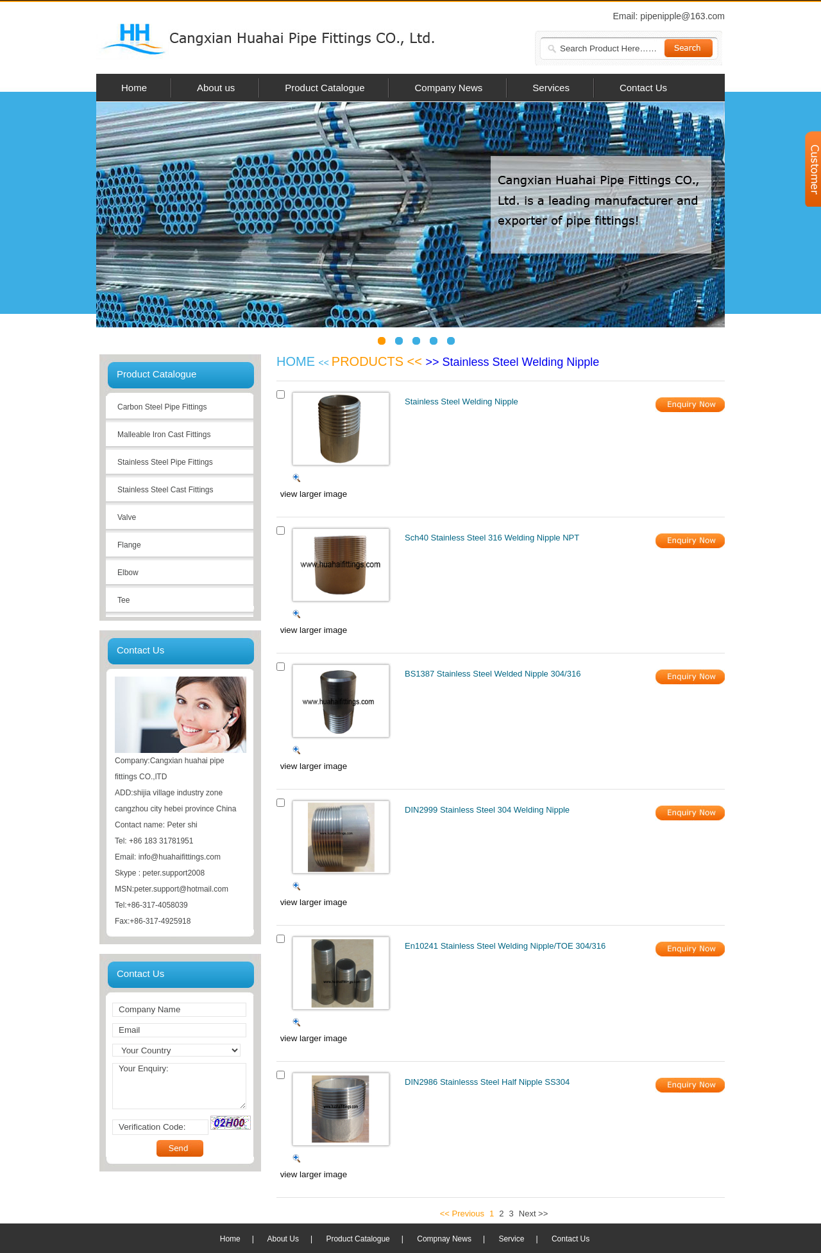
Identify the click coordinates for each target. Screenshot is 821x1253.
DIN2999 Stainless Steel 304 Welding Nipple (487, 810)
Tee (123, 600)
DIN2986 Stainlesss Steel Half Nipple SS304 (487, 1082)
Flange (129, 544)
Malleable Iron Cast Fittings (163, 434)
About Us (283, 1238)
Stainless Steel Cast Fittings (165, 489)
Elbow (128, 572)
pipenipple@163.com (682, 16)
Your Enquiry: (179, 1086)
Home (230, 1238)
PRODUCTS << (379, 361)
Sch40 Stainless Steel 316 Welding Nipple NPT (492, 537)
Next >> (533, 1213)
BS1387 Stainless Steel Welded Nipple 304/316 (492, 673)
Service (511, 1238)
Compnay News (444, 1238)
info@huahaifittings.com (180, 856)
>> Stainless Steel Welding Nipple (513, 362)
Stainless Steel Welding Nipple (461, 401)
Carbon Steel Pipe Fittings (162, 406)
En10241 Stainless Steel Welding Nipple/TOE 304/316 (505, 946)
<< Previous (462, 1213)
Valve (126, 517)
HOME (297, 361)
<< (325, 363)
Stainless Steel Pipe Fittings (165, 462)
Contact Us (570, 1238)
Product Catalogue (357, 1238)
